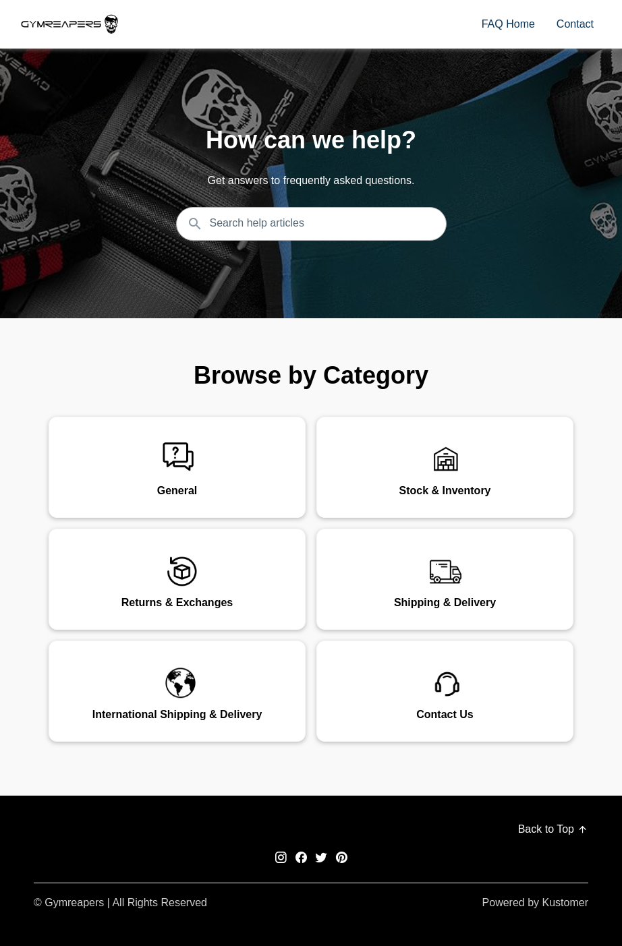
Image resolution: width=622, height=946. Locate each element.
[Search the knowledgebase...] (311, 224)
